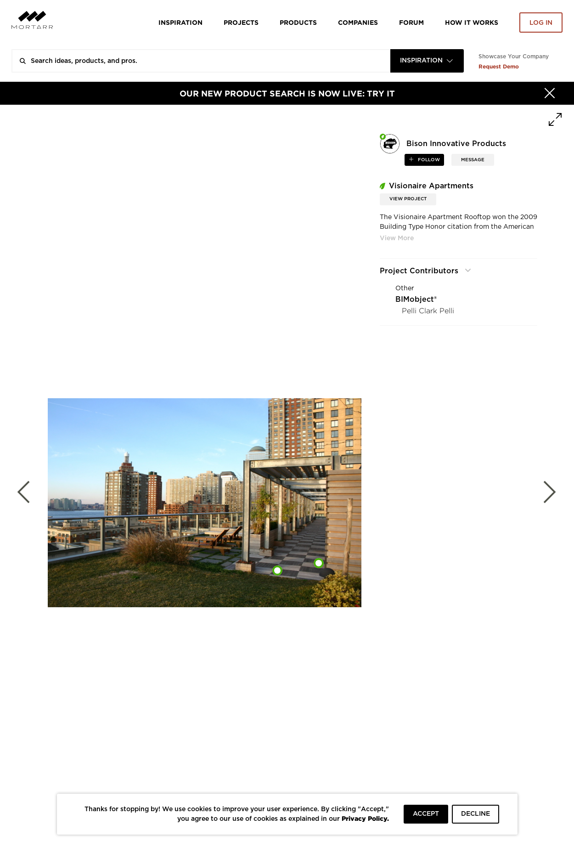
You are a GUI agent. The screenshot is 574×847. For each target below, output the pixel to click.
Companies (358, 22)
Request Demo (498, 66)
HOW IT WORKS (471, 22)
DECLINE (475, 814)
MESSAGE (472, 160)
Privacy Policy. (365, 818)
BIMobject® (416, 299)
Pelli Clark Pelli (428, 311)
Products (298, 22)
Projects (241, 22)
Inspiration (180, 22)
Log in (540, 23)
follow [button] (428, 160)
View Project (408, 199)
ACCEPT (426, 814)
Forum (411, 22)
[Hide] (550, 93)
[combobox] (427, 61)
